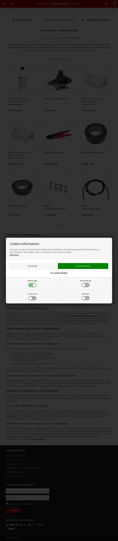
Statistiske (85, 296)
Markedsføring (85, 283)
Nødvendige (32, 283)
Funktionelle (32, 296)
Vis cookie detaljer (59, 272)
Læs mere (14, 254)
